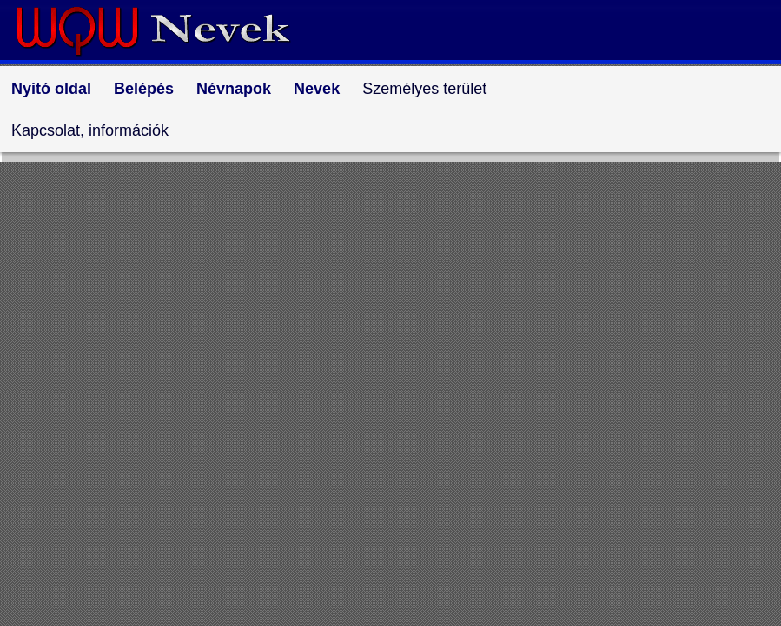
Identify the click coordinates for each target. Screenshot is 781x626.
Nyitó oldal (51, 88)
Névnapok (233, 88)
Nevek (317, 88)
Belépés (144, 88)
